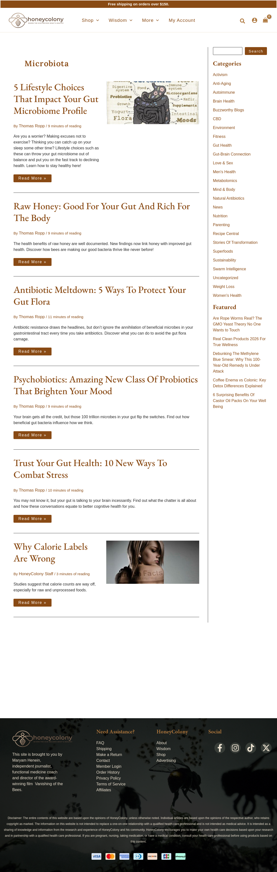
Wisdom (164, 749)
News (218, 207)
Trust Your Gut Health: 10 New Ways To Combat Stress (90, 466)
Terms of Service (111, 784)
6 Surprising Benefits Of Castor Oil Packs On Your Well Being (239, 401)
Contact (103, 760)
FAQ (100, 743)
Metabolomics (225, 181)
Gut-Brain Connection (232, 154)
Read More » (32, 177)
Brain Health (224, 101)
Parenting (221, 225)
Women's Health (227, 295)
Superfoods (223, 251)
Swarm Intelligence (229, 269)
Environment (224, 128)
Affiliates (103, 790)
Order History (108, 772)
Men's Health (224, 172)
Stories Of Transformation (235, 242)
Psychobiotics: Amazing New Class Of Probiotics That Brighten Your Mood (105, 383)
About (162, 743)
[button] (99, 20)
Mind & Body (224, 189)
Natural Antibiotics (228, 198)
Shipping (104, 749)
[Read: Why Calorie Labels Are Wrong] (152, 559)
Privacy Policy (108, 778)
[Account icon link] (254, 20)
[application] (105, 20)
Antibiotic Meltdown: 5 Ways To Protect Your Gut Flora (99, 294)
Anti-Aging (222, 83)
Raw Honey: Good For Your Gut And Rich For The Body (101, 211)
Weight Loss (224, 287)
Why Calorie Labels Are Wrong (50, 549)
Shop (161, 755)
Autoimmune (224, 92)
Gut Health (222, 145)
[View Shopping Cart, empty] (265, 20)
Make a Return (109, 755)
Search (256, 51)
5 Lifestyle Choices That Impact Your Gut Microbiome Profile (55, 99)
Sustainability (224, 260)
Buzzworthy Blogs (228, 110)
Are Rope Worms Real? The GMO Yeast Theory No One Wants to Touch (237, 324)
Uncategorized (225, 278)
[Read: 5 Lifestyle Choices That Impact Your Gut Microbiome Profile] (152, 102)
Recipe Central (226, 234)
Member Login (108, 766)
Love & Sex (223, 163)
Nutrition (220, 216)
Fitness (219, 136)
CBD (217, 119)
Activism (220, 75)
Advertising (166, 760)
